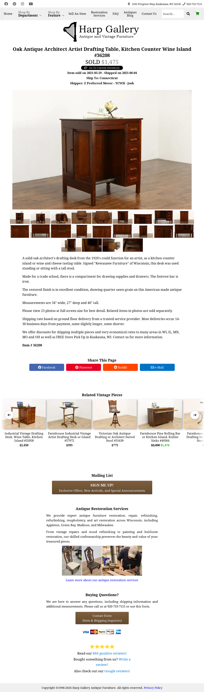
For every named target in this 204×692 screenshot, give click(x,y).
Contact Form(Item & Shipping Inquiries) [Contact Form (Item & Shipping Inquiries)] (102, 618)
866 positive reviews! (110, 653)
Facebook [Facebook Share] (46, 367)
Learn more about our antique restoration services (102, 580)
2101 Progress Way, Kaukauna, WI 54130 (156, 4)
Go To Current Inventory (102, 68)
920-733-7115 (194, 4)
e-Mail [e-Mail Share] (157, 367)
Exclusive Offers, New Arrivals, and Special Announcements (102, 487)
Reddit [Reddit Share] (120, 367)
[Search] (173, 14)
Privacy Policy (153, 688)
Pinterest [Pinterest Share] (83, 367)
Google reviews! (117, 671)
